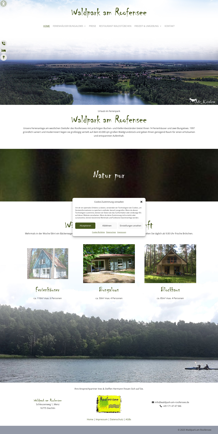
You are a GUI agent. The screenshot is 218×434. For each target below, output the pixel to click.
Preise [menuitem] (92, 26)
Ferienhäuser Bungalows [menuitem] (68, 26)
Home (90, 419)
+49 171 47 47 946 (172, 406)
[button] (141, 201)
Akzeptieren (85, 225)
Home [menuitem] (46, 26)
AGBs (128, 419)
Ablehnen (107, 225)
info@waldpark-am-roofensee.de (172, 402)
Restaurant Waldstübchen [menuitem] (115, 26)
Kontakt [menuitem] (170, 26)
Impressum (121, 232)
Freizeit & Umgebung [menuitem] (146, 26)
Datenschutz (111, 232)
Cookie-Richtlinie (98, 232)
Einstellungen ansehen (130, 225)
